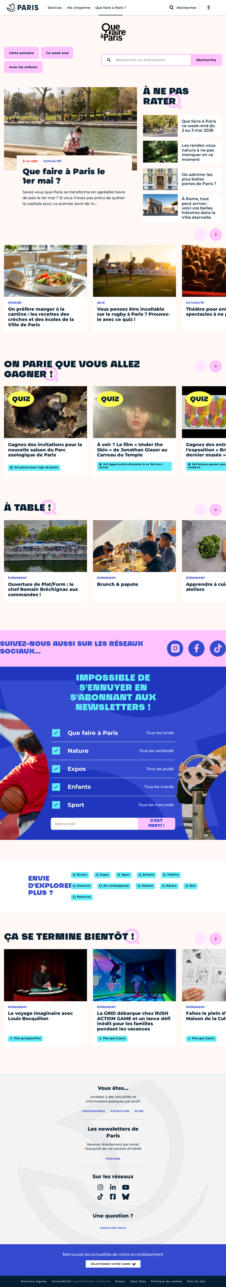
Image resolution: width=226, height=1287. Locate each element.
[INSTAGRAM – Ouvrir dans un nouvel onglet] (175, 648)
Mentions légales (34, 1281)
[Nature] (70, 750)
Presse (120, 1281)
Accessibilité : (81, 1281)
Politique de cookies (166, 1281)
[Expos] (69, 769)
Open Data (138, 1281)
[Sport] (68, 805)
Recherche (206, 60)
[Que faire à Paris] (85, 733)
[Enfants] (71, 786)
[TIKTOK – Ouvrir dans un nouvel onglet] (218, 648)
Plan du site (196, 1281)
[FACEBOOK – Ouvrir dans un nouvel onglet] (196, 648)
